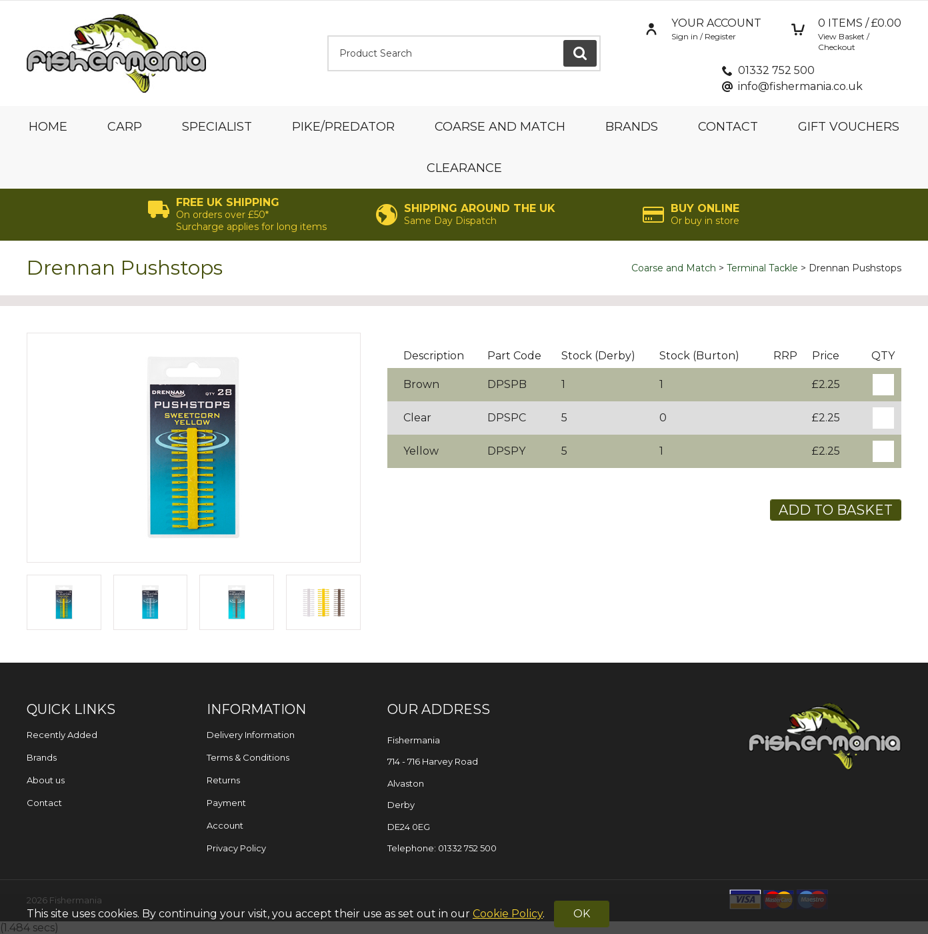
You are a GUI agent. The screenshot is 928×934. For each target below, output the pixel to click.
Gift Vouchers (848, 126)
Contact (728, 126)
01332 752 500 (776, 70)
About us (46, 780)
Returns (223, 780)
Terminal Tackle (762, 268)
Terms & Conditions (248, 757)
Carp (124, 126)
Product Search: (327, 35)
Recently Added (62, 734)
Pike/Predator (343, 126)
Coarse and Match (500, 126)
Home (48, 126)
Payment (226, 802)
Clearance (464, 168)
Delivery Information (251, 734)
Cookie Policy (508, 913)
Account (225, 825)
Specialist (217, 126)
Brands (631, 126)
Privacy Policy (236, 848)
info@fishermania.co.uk (800, 86)
